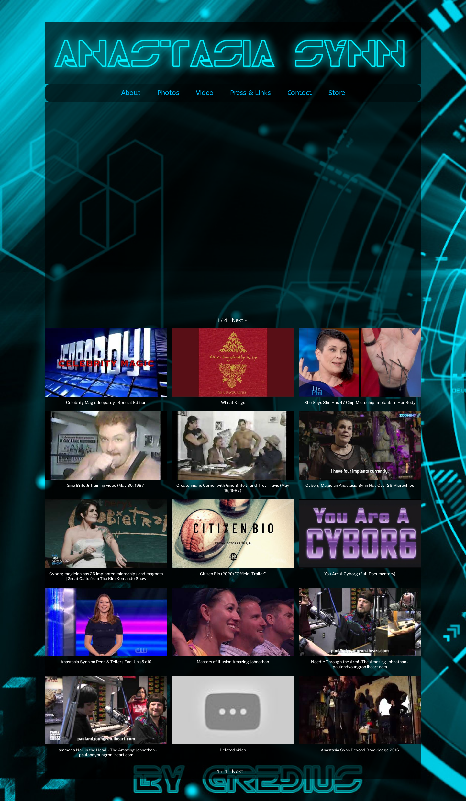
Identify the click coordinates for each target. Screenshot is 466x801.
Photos (168, 93)
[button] (239, 320)
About (130, 93)
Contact (299, 93)
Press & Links (250, 93)
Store (336, 93)
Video (205, 93)
